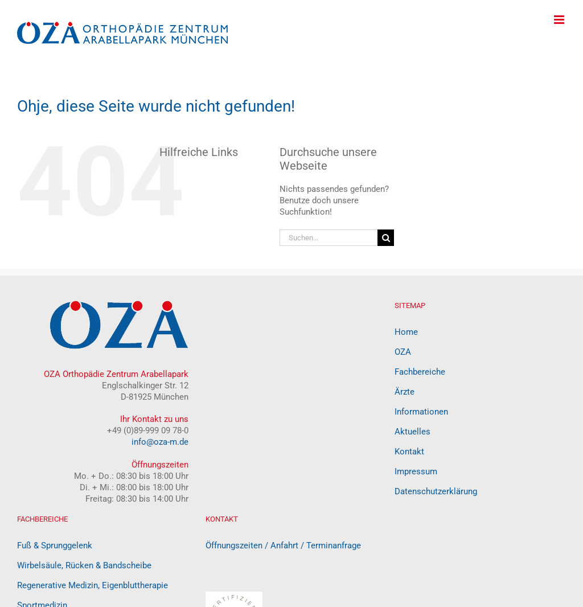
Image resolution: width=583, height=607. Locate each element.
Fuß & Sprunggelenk (54, 545)
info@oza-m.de (160, 442)
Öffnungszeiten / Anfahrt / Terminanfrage (283, 545)
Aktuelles (412, 431)
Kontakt (409, 451)
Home (406, 332)
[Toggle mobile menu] (560, 20)
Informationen (421, 412)
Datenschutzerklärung (436, 491)
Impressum (416, 471)
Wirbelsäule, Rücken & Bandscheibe (84, 565)
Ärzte (404, 392)
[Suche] (385, 237)
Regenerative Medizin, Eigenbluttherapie (92, 585)
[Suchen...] (328, 237)
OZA (403, 352)
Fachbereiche (420, 372)
